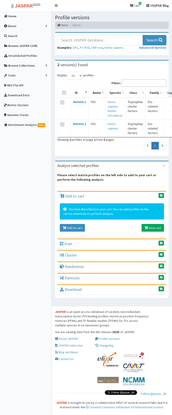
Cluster (68, 255)
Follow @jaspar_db (153, 394)
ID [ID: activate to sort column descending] (76, 93)
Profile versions (107, 339)
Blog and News (66, 352)
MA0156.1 (79, 102)
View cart (152, 228)
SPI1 (75, 48)
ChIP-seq (97, 48)
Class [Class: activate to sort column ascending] (133, 93)
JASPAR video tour (69, 345)
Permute (70, 278)
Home (62, 25)
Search (154, 40)
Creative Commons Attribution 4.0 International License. (125, 407)
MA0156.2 (79, 124)
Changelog (104, 345)
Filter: (139, 83)
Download (71, 289)
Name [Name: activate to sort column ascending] (97, 93)
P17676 (85, 48)
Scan (66, 243)
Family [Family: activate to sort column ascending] (154, 93)
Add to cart (72, 196)
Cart (135, 5)
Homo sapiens (114, 48)
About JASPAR (66, 339)
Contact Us (64, 359)
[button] (56, 5)
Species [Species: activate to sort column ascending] (115, 93)
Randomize (72, 266)
